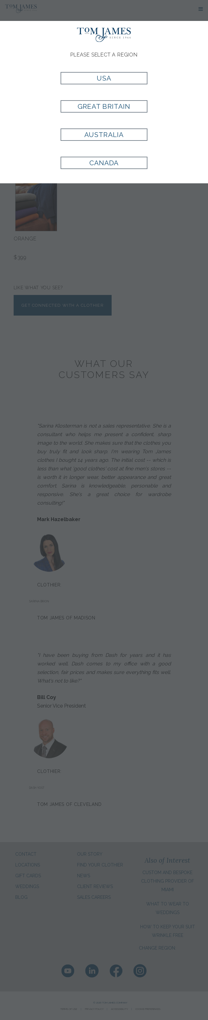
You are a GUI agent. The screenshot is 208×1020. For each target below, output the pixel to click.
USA (104, 78)
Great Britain (104, 106)
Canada (104, 163)
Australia (103, 135)
